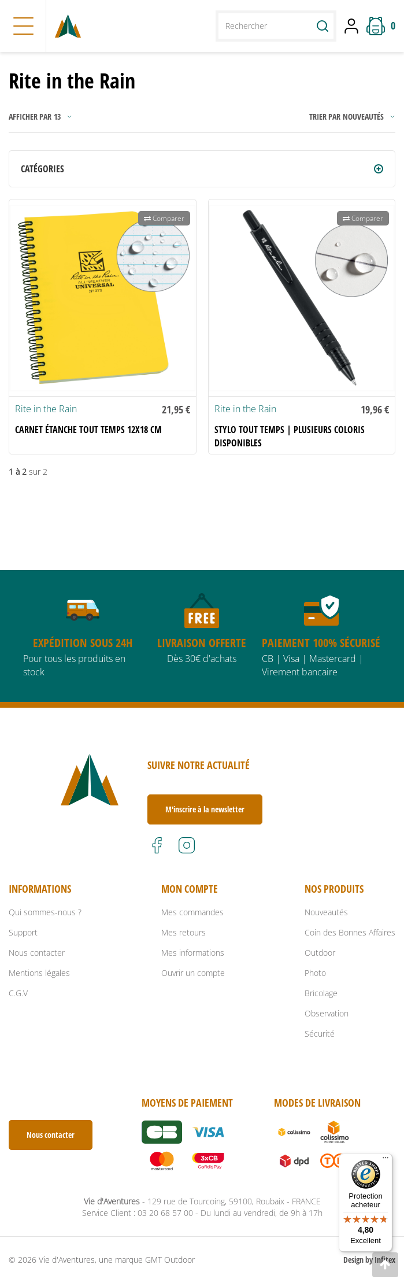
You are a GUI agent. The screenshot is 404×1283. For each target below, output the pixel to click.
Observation (327, 1013)
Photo (315, 972)
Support (23, 932)
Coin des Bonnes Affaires (350, 932)
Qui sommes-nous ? (45, 912)
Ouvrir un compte (193, 972)
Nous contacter (37, 952)
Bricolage (321, 993)
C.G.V (18, 993)
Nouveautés (326, 912)
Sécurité (320, 1033)
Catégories (42, 168)
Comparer (164, 218)
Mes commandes (192, 912)
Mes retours (183, 932)
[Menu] (385, 1160)
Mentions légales (39, 972)
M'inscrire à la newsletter (204, 809)
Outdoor (320, 952)
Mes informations (192, 952)
